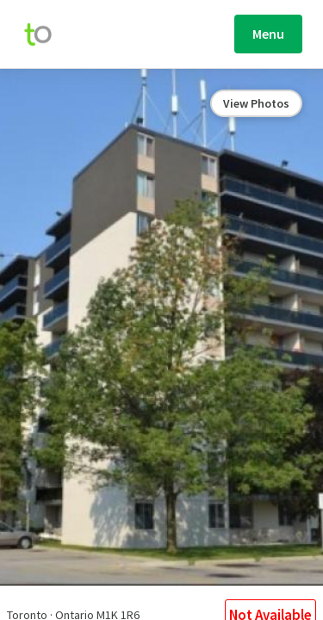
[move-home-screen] (46, 34)
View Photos (256, 103)
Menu (268, 33)
